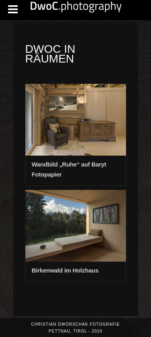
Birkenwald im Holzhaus (65, 270)
